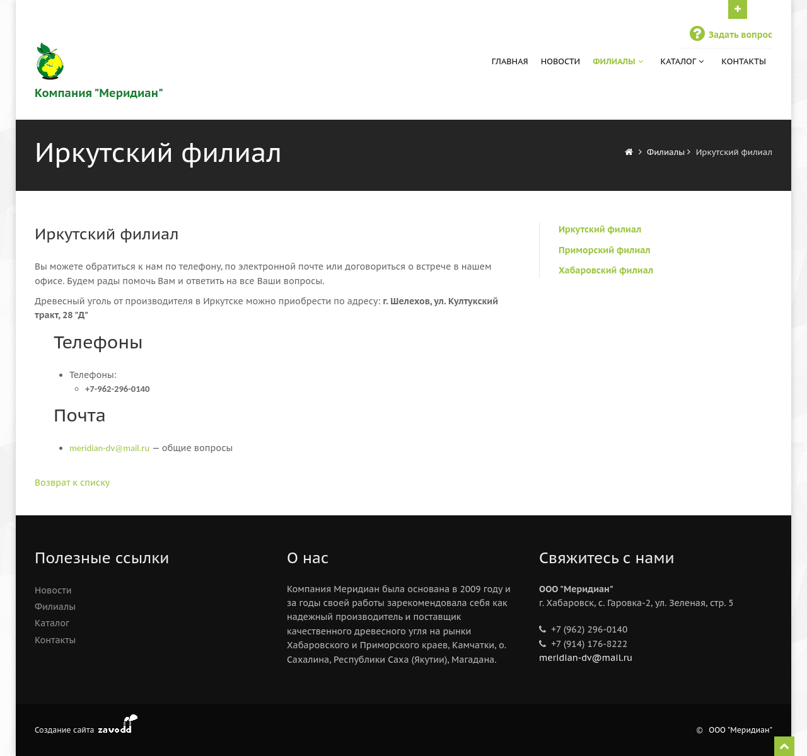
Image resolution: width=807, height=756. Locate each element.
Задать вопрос (729, 34)
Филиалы (619, 61)
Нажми (737, 8)
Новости (561, 61)
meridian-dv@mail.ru (585, 657)
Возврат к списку (72, 482)
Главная (510, 61)
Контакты (743, 61)
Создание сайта (64, 730)
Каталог (684, 61)
